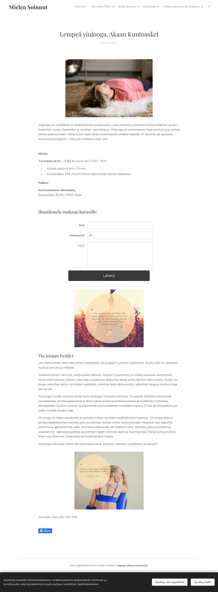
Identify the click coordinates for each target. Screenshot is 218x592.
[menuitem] (133, 7)
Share (45, 530)
